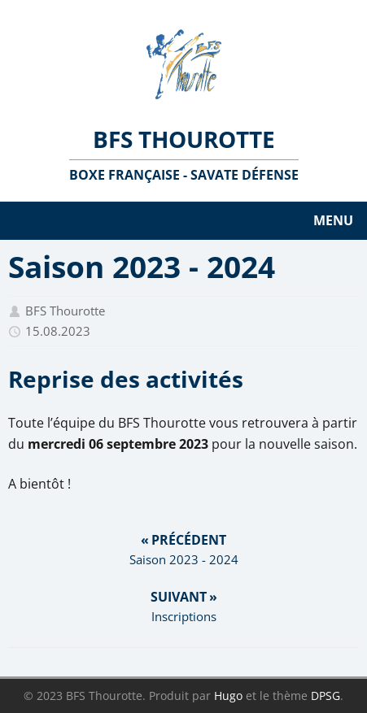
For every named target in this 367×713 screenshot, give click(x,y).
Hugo (228, 695)
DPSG (325, 695)
